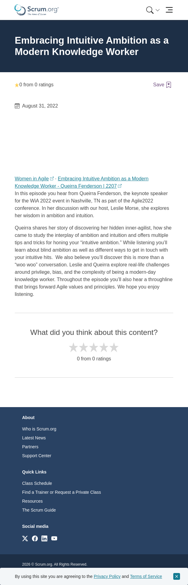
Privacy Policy (107, 576)
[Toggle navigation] (169, 10)
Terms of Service (146, 576)
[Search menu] (153, 10)
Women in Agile (32, 178)
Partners (30, 446)
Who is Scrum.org (39, 428)
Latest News (34, 437)
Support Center (36, 455)
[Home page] (37, 10)
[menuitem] (152, 10)
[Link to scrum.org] (25, 538)
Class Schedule (37, 483)
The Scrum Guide (39, 510)
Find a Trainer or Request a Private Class (61, 492)
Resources (32, 501)
